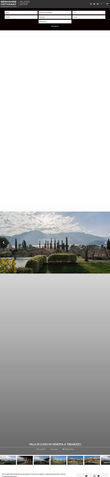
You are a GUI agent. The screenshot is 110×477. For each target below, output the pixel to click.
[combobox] (21, 12)
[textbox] (88, 12)
